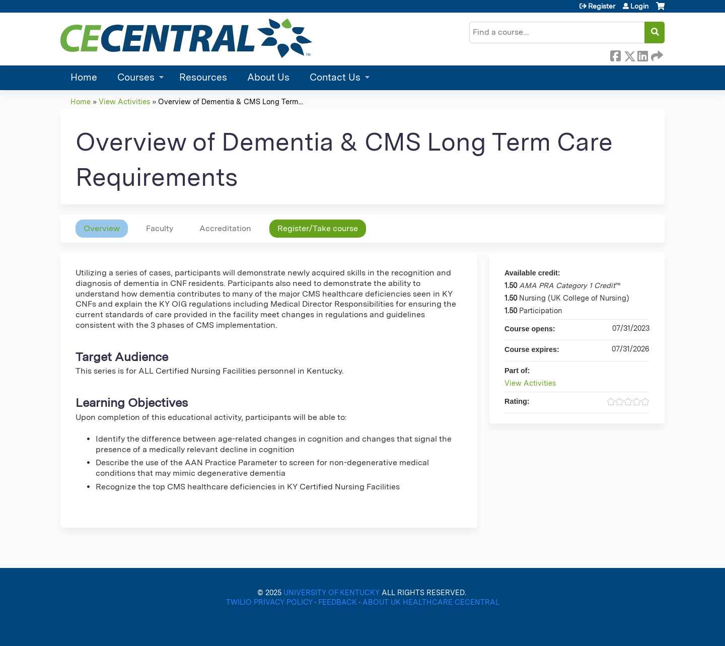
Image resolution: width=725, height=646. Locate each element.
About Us (268, 77)
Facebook (615, 54)
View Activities (124, 101)
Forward (656, 54)
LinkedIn (642, 54)
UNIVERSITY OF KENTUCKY (331, 592)
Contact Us (335, 77)
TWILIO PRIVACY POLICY (270, 602)
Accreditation (225, 228)
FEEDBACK (338, 602)
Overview (102, 228)
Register (601, 6)
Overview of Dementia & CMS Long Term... (230, 101)
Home (83, 77)
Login (639, 6)
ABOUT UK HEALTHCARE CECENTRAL (430, 602)
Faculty (159, 228)
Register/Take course (317, 228)
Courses (136, 77)
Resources (203, 77)
